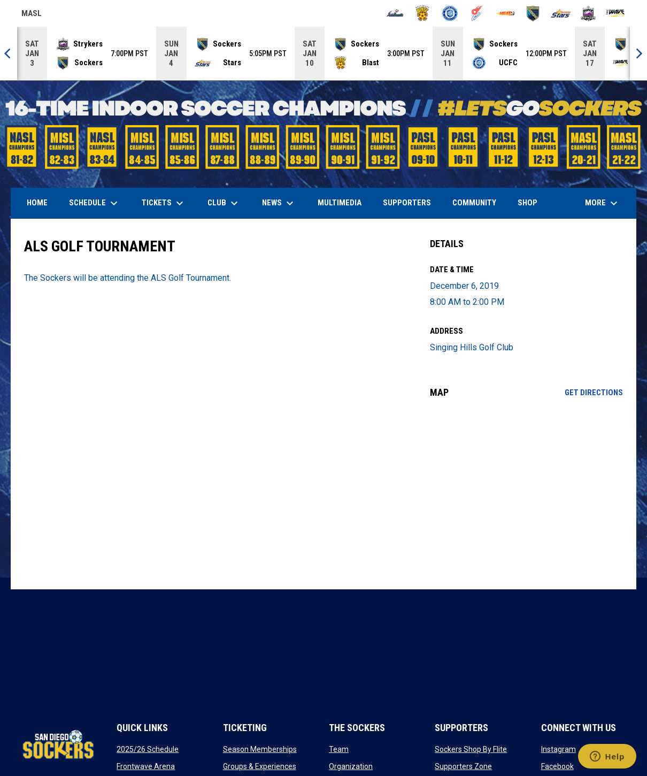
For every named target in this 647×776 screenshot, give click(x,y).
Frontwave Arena (146, 766)
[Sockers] (533, 13)
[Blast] (423, 13)
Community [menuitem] (474, 203)
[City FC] (450, 13)
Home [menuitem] (37, 203)
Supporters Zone (463, 766)
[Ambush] (395, 13)
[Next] (638, 53)
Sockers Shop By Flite (471, 749)
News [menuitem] (279, 203)
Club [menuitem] (224, 203)
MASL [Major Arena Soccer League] (31, 15)
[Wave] (616, 13)
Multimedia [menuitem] (339, 203)
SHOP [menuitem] (531, 202)
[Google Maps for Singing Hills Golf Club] (526, 493)
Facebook (557, 766)
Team (339, 749)
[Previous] (8, 53)
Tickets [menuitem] (164, 203)
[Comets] (478, 13)
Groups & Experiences (259, 766)
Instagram (558, 749)
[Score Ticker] (323, 53)
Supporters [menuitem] (407, 203)
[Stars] (561, 13)
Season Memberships (260, 749)
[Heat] (505, 13)
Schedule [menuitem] (94, 203)
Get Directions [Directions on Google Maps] (594, 392)
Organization (351, 766)
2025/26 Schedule (148, 749)
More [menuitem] (602, 203)
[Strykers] (588, 13)
